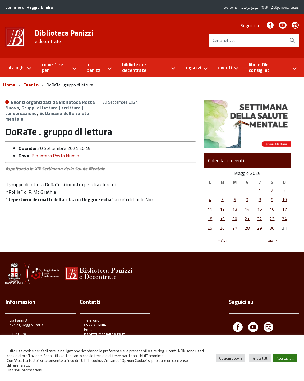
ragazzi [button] (193, 67)
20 (234, 218)
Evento (31, 84)
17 (284, 209)
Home (9, 84)
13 (234, 209)
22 (259, 218)
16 (272, 209)
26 (222, 228)
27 (234, 228)
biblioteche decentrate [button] (134, 67)
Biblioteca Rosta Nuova (55, 155)
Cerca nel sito (224, 40)
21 (247, 218)
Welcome (231, 7)
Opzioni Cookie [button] (230, 358)
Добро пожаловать (285, 7)
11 (210, 209)
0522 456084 (95, 325)
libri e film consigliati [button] (259, 67)
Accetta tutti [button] (285, 358)
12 (222, 209)
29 (259, 228)
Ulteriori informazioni (24, 370)
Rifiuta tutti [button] (260, 358)
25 (210, 228)
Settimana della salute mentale (47, 116)
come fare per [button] (52, 67)
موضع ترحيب (249, 7)
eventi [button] (225, 67)
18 (210, 218)
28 (247, 228)
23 (272, 218)
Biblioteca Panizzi (64, 36)
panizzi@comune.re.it (104, 334)
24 (284, 218)
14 (247, 209)
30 (272, 228)
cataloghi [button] (15, 67)
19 (222, 218)
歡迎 (264, 7)
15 (259, 209)
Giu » (272, 240)
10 (284, 199)
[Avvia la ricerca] (292, 40)
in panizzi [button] (94, 67)
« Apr (222, 240)
